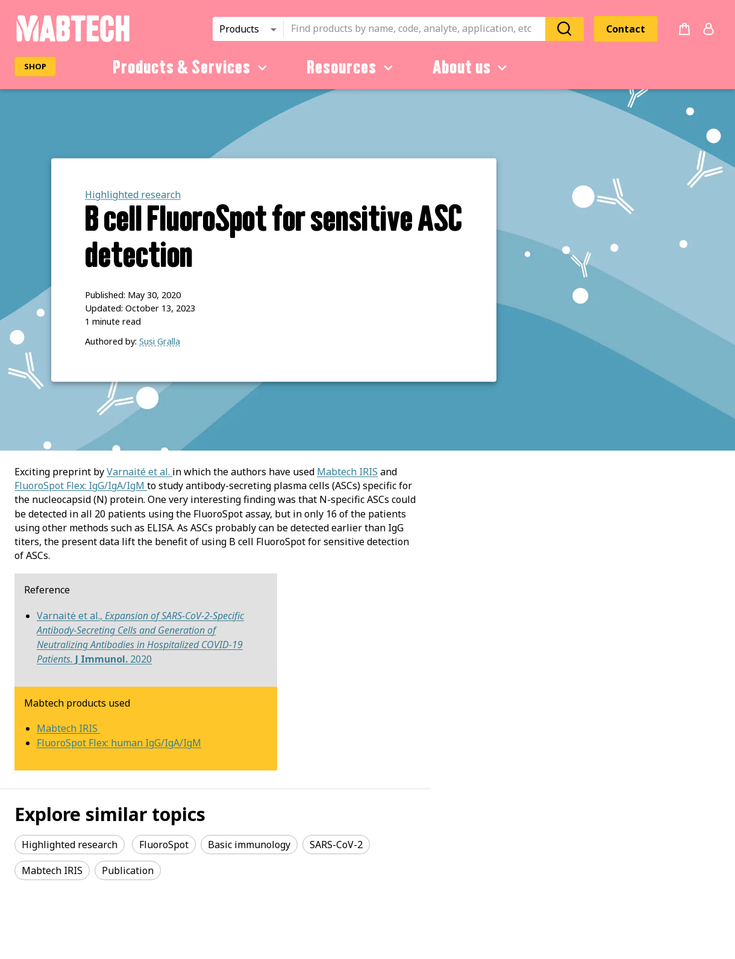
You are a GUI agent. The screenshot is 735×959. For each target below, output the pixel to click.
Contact (625, 29)
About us (472, 67)
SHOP (35, 66)
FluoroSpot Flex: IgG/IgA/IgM (79, 485)
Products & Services (192, 67)
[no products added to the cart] (684, 29)
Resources (352, 67)
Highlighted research (133, 194)
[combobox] (418, 29)
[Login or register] (708, 29)
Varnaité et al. (139, 471)
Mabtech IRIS (347, 471)
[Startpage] (72, 39)
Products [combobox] (239, 29)
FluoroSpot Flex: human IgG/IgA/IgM (119, 742)
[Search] (564, 28)
